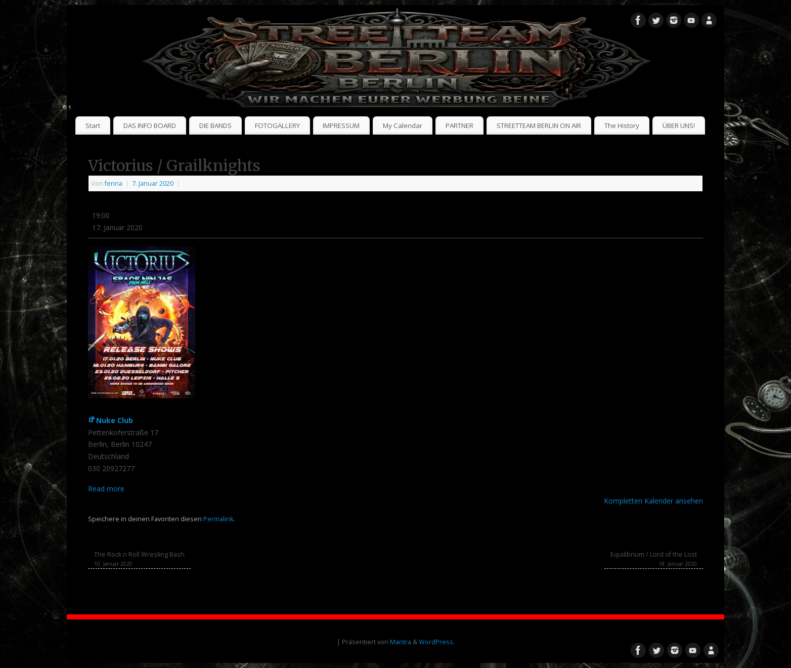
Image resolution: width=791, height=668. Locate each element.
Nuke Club (110, 420)
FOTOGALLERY (277, 125)
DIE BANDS (215, 125)
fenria (113, 183)
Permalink (218, 519)
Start (92, 125)
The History (621, 125)
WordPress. (437, 642)
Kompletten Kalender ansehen (653, 501)
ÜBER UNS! (679, 125)
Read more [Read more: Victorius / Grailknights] (106, 488)
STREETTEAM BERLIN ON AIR (539, 125)
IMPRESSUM (341, 125)
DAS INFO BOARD (149, 125)
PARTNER (459, 125)
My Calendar (402, 125)
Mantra (400, 642)
